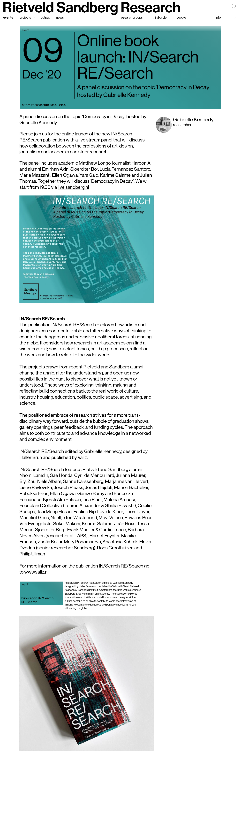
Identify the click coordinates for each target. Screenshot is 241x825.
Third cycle (159, 17)
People (181, 17)
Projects (25, 17)
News (60, 17)
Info (218, 17)
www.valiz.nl (36, 572)
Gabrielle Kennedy (193, 119)
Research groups (131, 17)
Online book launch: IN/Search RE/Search (138, 56)
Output (45, 17)
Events (8, 17)
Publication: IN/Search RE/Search (37, 600)
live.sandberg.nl (73, 187)
